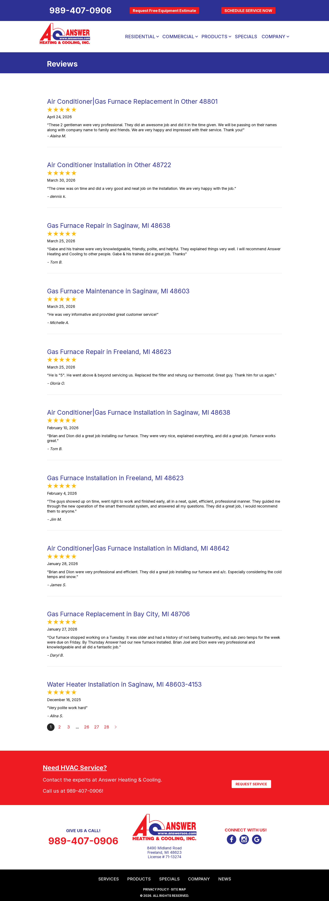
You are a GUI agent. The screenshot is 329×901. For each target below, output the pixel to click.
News (224, 878)
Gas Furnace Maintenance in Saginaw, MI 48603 (118, 291)
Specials (246, 36)
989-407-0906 (84, 791)
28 (106, 726)
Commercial (178, 36)
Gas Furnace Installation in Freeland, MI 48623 (115, 478)
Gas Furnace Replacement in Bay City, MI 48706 (118, 614)
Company (273, 36)
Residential (140, 36)
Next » (116, 727)
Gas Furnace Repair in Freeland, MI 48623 (109, 351)
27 (96, 726)
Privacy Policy (156, 889)
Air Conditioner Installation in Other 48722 (109, 165)
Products (214, 36)
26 (86, 726)
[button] (157, 36)
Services (108, 878)
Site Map (178, 889)
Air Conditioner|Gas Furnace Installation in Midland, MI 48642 (138, 548)
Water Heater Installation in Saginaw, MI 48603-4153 (124, 684)
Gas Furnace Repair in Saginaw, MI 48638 (108, 225)
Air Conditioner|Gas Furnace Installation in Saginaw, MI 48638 (138, 412)
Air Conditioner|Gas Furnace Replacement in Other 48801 (132, 101)
